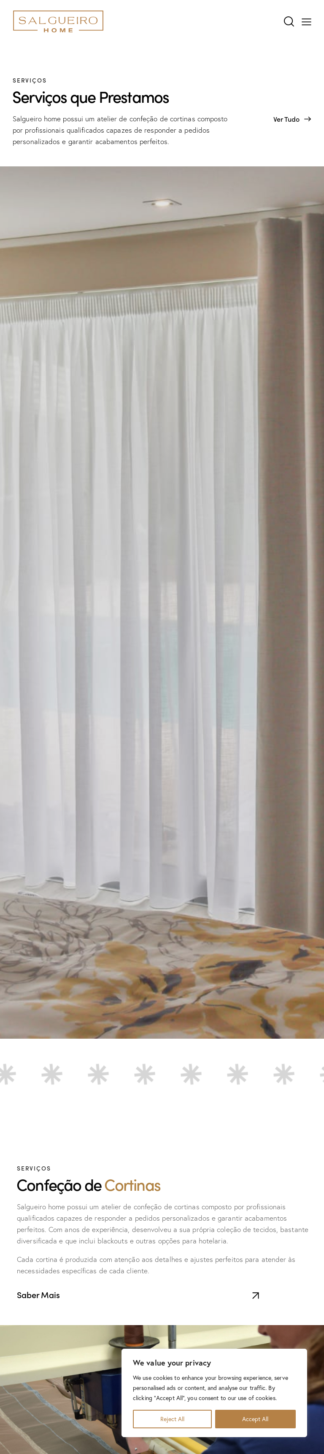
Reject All (172, 1419)
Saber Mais (38, 1294)
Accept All (255, 1419)
